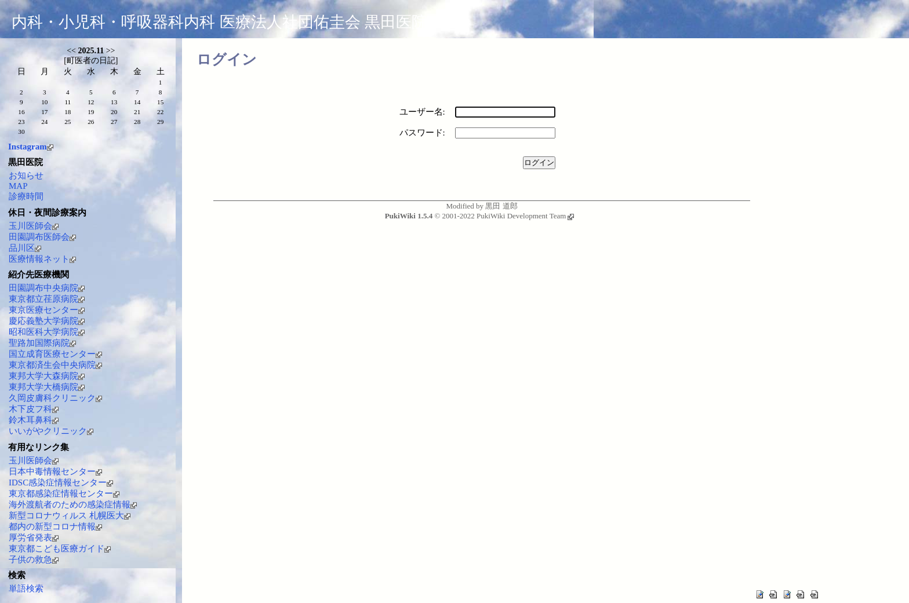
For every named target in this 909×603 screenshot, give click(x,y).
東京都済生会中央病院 (55, 365)
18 (67, 111)
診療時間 (26, 196)
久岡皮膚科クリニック (55, 398)
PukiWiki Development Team (525, 215)
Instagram (30, 146)
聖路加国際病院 (42, 343)
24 (44, 121)
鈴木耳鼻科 (34, 420)
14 (137, 101)
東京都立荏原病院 (47, 299)
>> (110, 50)
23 (21, 121)
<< (71, 50)
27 (114, 121)
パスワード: (422, 132)
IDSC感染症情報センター (61, 482)
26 (91, 121)
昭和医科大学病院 (47, 332)
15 (160, 101)
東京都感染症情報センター (64, 493)
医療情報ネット (42, 259)
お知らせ (26, 175)
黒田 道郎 (501, 206)
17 (44, 111)
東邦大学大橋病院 (47, 387)
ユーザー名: (422, 111)
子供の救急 (34, 559)
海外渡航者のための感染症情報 (73, 504)
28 (137, 121)
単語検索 (26, 588)
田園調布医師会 (42, 237)
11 (67, 101)
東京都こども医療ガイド (60, 548)
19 (91, 111)
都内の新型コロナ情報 (55, 526)
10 (44, 101)
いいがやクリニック (51, 431)
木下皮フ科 (34, 409)
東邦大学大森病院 (47, 376)
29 (160, 121)
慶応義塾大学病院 (47, 321)
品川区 (25, 248)
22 (160, 111)
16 (21, 111)
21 (137, 111)
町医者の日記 (91, 60)
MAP (18, 186)
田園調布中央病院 (47, 288)
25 (67, 121)
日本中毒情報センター (55, 471)
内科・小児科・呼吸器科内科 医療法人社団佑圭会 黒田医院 (219, 22)
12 (91, 101)
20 (114, 111)
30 (21, 131)
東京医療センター (47, 310)
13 (114, 101)
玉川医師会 (34, 226)
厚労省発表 (34, 537)
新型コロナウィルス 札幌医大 (69, 515)
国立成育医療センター (55, 354)
